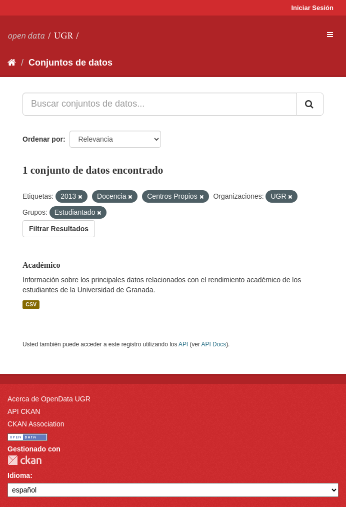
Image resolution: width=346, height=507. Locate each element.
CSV (31, 304)
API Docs (214, 344)
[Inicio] (12, 63)
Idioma (19, 475)
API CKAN (24, 411)
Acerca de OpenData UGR (49, 399)
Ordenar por (42, 139)
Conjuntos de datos (70, 63)
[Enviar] (310, 104)
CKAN (25, 460)
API (183, 344)
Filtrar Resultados (58, 229)
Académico (41, 265)
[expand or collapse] (330, 35)
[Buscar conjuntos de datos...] (159, 104)
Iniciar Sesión (312, 8)
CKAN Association (36, 424)
